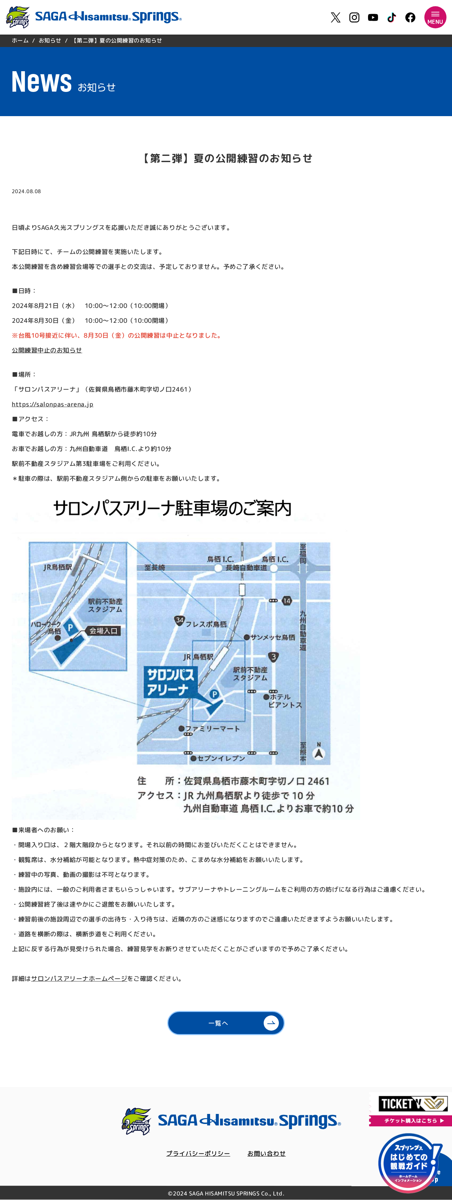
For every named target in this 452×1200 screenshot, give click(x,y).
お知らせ (50, 40)
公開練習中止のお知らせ (47, 350)
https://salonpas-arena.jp (53, 404)
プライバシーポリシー (198, 1154)
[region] (226, 40)
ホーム (20, 40)
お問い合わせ (266, 1154)
